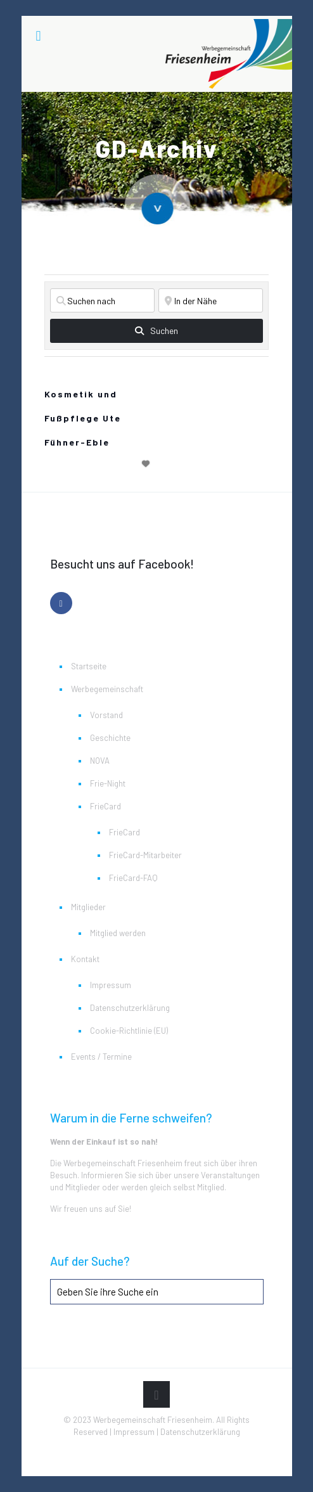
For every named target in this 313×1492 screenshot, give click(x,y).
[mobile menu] (38, 35)
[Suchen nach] (102, 300)
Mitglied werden (118, 933)
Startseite (88, 666)
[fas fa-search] (156, 331)
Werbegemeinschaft (107, 689)
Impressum (110, 985)
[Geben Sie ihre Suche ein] (157, 1291)
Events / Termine (101, 1056)
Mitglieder (88, 907)
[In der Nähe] (210, 300)
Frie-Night (107, 783)
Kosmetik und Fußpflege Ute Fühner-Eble (82, 418)
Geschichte (110, 738)
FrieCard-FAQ (133, 878)
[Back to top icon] (156, 1394)
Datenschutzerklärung (130, 1008)
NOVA (100, 761)
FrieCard (105, 806)
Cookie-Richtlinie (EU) (129, 1031)
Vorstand (106, 715)
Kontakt (85, 959)
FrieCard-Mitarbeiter (145, 855)
